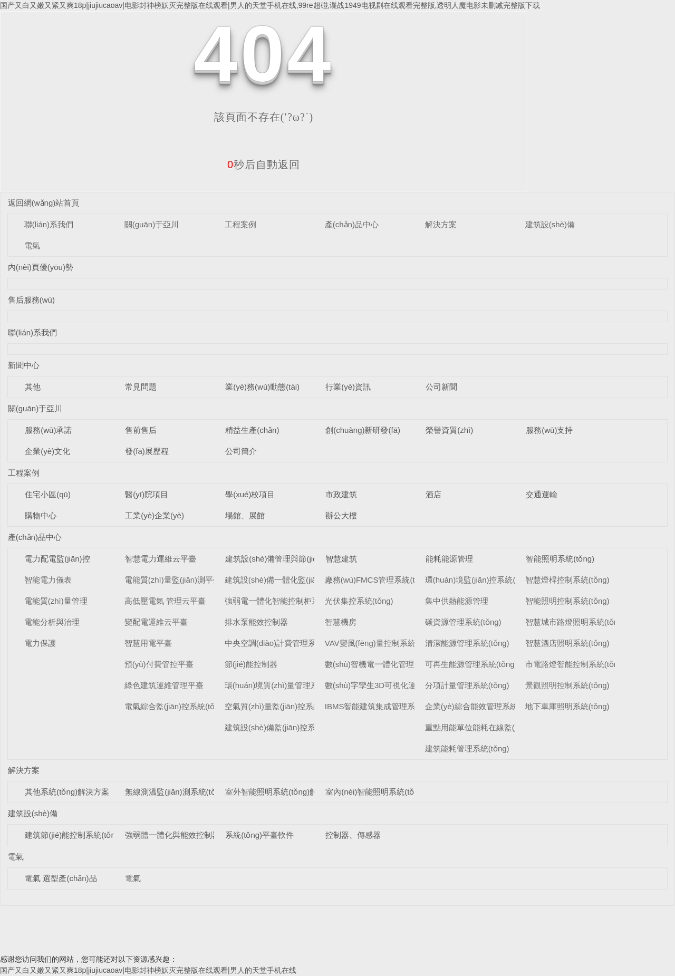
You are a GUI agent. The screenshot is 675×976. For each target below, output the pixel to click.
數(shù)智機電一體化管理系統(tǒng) (388, 664)
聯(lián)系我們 (48, 224)
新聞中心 (24, 365)
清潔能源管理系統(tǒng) (467, 643)
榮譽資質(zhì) (449, 430)
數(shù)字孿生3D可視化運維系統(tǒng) (393, 685)
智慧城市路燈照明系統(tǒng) (575, 621)
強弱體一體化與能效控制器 (172, 834)
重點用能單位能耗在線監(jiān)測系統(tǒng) (499, 727)
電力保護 (40, 643)
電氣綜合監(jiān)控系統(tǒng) (175, 706)
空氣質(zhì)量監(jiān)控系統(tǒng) (283, 706)
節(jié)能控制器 (251, 664)
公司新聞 (441, 386)
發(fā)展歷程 (147, 451)
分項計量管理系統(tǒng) (467, 685)
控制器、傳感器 (353, 834)
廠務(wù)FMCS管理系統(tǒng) (378, 579)
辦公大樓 (341, 515)
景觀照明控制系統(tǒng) (567, 685)
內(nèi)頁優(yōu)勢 (40, 267)
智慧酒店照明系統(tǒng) (567, 643)
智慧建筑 (341, 558)
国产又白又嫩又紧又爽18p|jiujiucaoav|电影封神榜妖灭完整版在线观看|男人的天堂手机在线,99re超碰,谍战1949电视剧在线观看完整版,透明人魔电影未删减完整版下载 (270, 5)
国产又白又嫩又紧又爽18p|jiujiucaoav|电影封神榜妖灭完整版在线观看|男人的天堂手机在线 (148, 970)
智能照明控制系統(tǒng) (567, 600)
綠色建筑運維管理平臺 (164, 685)
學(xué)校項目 (250, 494)
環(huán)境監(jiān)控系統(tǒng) (479, 579)
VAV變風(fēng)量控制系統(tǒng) (381, 643)
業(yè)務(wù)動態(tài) (262, 386)
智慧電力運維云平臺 (160, 558)
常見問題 (141, 386)
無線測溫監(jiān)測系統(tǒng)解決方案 (191, 791)
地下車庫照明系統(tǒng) (567, 706)
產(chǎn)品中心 (352, 224)
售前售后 (141, 430)
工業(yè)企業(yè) (154, 515)
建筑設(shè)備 (550, 224)
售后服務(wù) (31, 299)
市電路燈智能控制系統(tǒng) (575, 664)
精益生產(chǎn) (252, 430)
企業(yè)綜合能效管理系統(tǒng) (482, 706)
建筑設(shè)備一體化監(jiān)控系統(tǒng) (296, 579)
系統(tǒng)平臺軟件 (259, 834)
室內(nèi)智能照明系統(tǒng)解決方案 (391, 791)
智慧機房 (340, 621)
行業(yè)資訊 (348, 386)
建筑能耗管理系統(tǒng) (467, 748)
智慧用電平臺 (148, 643)
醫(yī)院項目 (146, 494)
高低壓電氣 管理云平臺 (165, 600)
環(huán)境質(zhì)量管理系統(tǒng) (286, 685)
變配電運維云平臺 (156, 621)
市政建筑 (341, 494)
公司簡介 (241, 451)
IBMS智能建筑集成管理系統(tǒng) (385, 706)
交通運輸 (541, 494)
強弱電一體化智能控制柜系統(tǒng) (287, 600)
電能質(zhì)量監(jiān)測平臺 (172, 579)
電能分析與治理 (52, 621)
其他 (33, 386)
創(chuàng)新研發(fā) (362, 430)
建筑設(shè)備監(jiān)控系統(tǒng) (284, 727)
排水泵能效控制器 (256, 621)
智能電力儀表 (48, 579)
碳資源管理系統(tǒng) (463, 621)
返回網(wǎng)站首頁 (44, 202)
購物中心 (40, 515)
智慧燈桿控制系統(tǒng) (567, 579)
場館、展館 (245, 515)
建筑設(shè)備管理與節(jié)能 (276, 558)
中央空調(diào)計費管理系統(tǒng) (285, 643)
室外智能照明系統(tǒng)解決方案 (283, 791)
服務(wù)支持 (549, 430)
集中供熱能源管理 (456, 600)
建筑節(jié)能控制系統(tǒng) (73, 834)
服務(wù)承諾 (48, 430)
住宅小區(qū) (48, 494)
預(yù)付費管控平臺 (159, 664)
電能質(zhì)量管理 (56, 600)
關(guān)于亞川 (151, 224)
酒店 (433, 494)
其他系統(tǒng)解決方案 (67, 791)
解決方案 (441, 224)
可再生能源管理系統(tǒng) (471, 664)
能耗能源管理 (449, 558)
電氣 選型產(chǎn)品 (61, 878)
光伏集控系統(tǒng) (359, 600)
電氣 (32, 245)
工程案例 (240, 224)
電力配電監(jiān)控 (57, 558)
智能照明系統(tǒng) (560, 558)
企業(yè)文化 (47, 451)
